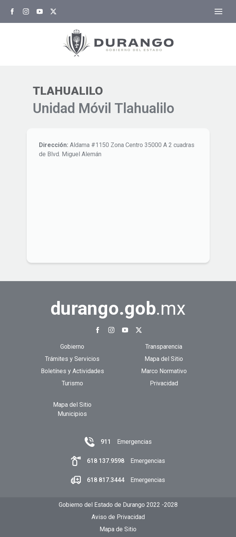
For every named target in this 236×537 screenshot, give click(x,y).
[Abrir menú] (218, 11)
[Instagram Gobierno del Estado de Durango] (26, 11)
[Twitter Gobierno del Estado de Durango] (53, 11)
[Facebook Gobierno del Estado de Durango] (12, 11)
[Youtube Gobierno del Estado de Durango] (40, 11)
